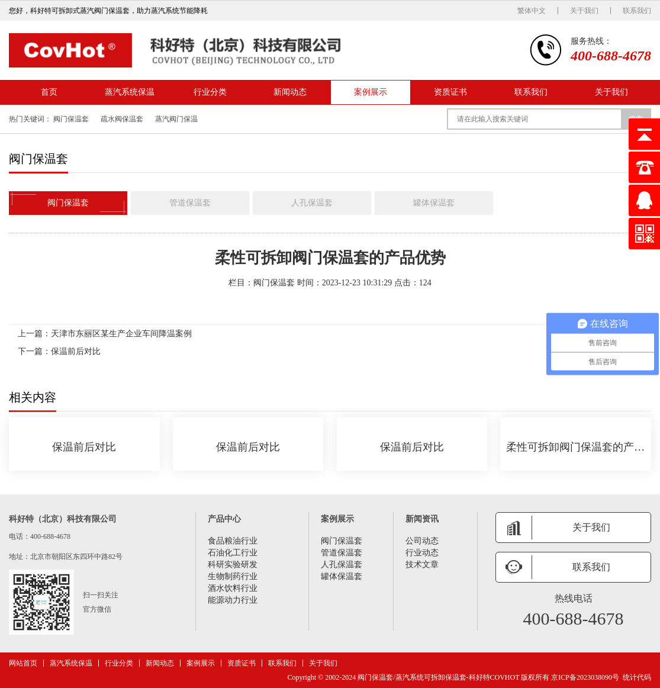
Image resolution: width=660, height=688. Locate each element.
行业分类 (210, 92)
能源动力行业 (232, 600)
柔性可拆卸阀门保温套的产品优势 (575, 447)
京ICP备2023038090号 (585, 677)
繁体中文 (531, 10)
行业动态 (422, 552)
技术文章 (422, 564)
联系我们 (637, 10)
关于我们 (584, 10)
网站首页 (23, 663)
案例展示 (370, 92)
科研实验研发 (232, 564)
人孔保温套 (312, 202)
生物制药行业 (232, 576)
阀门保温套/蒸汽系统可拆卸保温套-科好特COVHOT (438, 677)
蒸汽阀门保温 (176, 119)
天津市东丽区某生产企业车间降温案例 (121, 333)
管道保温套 (190, 202)
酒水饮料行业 (232, 588)
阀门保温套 (71, 119)
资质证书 (450, 92)
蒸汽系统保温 (129, 92)
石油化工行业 (232, 552)
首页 (49, 92)
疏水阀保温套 (122, 119)
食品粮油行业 (232, 540)
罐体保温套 (434, 202)
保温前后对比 (76, 351)
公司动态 (422, 540)
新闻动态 (290, 92)
